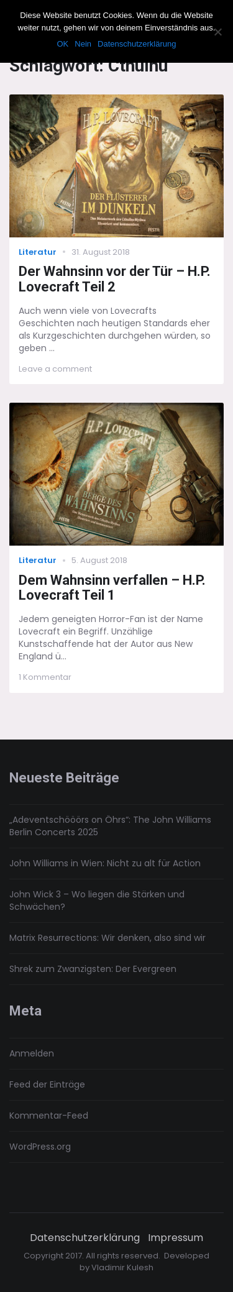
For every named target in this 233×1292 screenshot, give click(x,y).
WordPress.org (40, 1146)
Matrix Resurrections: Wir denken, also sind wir (107, 938)
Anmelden (31, 1053)
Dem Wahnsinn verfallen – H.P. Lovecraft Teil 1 (112, 587)
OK (62, 43)
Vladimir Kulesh (122, 1267)
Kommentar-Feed (48, 1115)
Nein (83, 43)
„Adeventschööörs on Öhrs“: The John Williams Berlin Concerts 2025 (110, 825)
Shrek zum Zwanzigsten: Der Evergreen (92, 969)
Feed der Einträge (47, 1084)
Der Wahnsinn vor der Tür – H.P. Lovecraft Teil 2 (115, 279)
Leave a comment (55, 369)
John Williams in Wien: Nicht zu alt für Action (105, 863)
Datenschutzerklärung (85, 1238)
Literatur (38, 252)
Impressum (175, 1238)
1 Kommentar (45, 677)
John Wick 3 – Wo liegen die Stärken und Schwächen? (97, 900)
